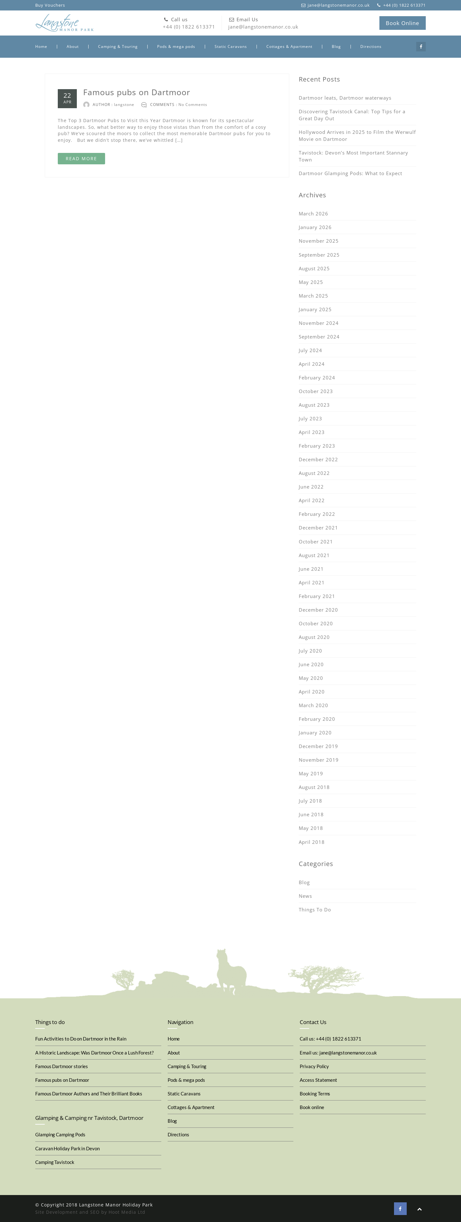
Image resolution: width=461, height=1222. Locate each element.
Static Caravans (231, 47)
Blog (336, 47)
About (73, 47)
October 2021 (316, 541)
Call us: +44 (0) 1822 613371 (330, 1038)
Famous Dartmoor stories (61, 1066)
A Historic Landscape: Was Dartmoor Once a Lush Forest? (94, 1052)
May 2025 (311, 282)
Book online (312, 1107)
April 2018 (312, 842)
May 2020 (311, 678)
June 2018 (311, 814)
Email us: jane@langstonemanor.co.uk (338, 1052)
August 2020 (314, 637)
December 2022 (318, 459)
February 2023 (317, 446)
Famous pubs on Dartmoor (136, 92)
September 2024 (319, 336)
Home (41, 47)
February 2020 (317, 719)
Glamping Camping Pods (60, 1134)
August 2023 (314, 405)
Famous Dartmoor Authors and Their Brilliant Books (88, 1093)
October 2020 (316, 623)
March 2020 (313, 705)
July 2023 (310, 418)
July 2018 (310, 801)
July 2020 (310, 650)
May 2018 (311, 828)
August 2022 (314, 473)
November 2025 (319, 241)
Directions (371, 47)
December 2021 (318, 527)
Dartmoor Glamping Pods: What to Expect (350, 173)
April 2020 (312, 691)
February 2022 (317, 514)
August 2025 (314, 268)
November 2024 (319, 323)
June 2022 (311, 486)
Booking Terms (315, 1093)
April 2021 (312, 582)
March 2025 (313, 295)
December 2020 (318, 610)
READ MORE (81, 158)
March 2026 (313, 213)
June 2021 (311, 569)
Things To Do (315, 909)
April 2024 (312, 364)
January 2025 (315, 309)
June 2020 (311, 664)
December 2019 (318, 746)
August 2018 (314, 787)
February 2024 (317, 377)
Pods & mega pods (176, 47)
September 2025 (319, 255)
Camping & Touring (118, 47)
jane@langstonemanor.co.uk (263, 23)
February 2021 (317, 596)
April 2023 (312, 432)
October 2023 (316, 391)
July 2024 (310, 350)
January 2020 (315, 732)
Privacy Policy (314, 1066)
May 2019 (311, 773)
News (305, 896)
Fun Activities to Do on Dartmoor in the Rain (80, 1038)
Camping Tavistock (54, 1162)
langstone (124, 104)
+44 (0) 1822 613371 (189, 23)
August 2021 (314, 555)
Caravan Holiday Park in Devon (67, 1148)
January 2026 (315, 227)
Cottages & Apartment (289, 47)
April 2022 (312, 500)
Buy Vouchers (50, 5)
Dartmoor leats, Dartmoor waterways (345, 98)
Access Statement (318, 1080)
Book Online (402, 23)
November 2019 (319, 760)
